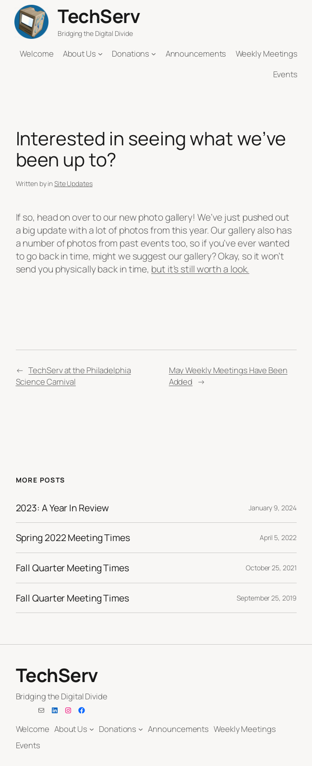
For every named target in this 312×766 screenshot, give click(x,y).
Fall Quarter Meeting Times (72, 568)
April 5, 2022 (278, 537)
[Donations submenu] (153, 53)
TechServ (99, 16)
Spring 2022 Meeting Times (73, 537)
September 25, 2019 (266, 597)
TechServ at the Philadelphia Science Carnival (73, 376)
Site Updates (73, 183)
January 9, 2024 (273, 507)
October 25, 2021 (271, 567)
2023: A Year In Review (62, 508)
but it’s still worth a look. (200, 268)
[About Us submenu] (100, 53)
